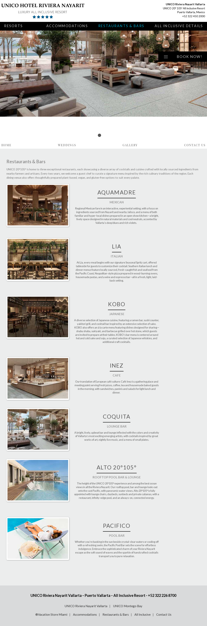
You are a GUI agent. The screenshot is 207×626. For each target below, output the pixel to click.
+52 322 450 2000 (193, 16)
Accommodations (67, 26)
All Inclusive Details (179, 26)
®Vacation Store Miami (51, 614)
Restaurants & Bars (121, 26)
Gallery (130, 145)
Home (6, 145)
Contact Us (195, 145)
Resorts (13, 26)
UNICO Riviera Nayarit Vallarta (85, 606)
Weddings (67, 145)
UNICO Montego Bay (127, 606)
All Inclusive (142, 614)
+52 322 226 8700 (162, 595)
